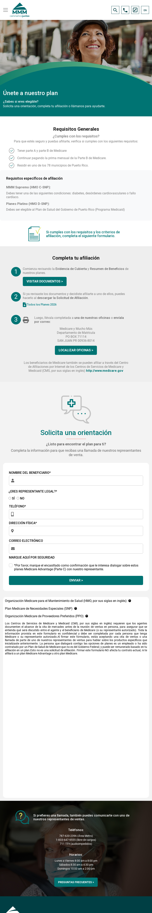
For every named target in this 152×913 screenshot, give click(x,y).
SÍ (12, 498)
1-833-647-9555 (66, 839)
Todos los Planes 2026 (39, 304)
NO (20, 498)
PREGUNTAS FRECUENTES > (76, 882)
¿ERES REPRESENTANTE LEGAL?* (33, 491)
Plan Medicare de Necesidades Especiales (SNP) (41, 608)
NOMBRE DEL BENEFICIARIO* (30, 473)
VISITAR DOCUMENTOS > (45, 281)
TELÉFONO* (17, 506)
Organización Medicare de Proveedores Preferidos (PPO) (46, 616)
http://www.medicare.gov (104, 371)
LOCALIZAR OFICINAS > (76, 350)
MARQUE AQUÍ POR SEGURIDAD (32, 557)
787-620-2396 (68, 835)
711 (62, 843)
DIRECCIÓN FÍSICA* (23, 523)
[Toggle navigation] (5, 10)
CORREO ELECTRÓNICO (26, 541)
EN (145, 10)
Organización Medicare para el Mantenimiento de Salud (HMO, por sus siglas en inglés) (68, 601)
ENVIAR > (76, 580)
